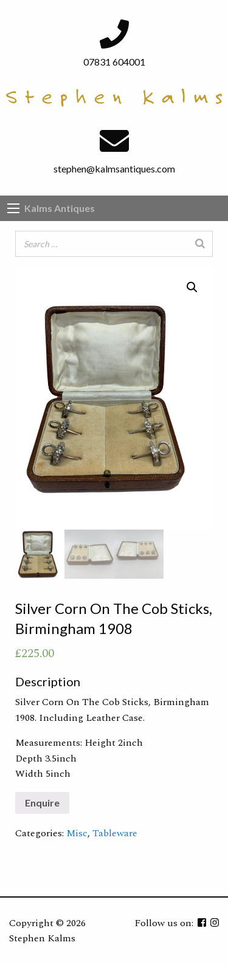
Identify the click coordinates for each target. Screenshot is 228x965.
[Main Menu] (13, 208)
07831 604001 (114, 61)
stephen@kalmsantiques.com (114, 168)
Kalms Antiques (59, 208)
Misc (77, 833)
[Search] (200, 243)
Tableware (114, 833)
